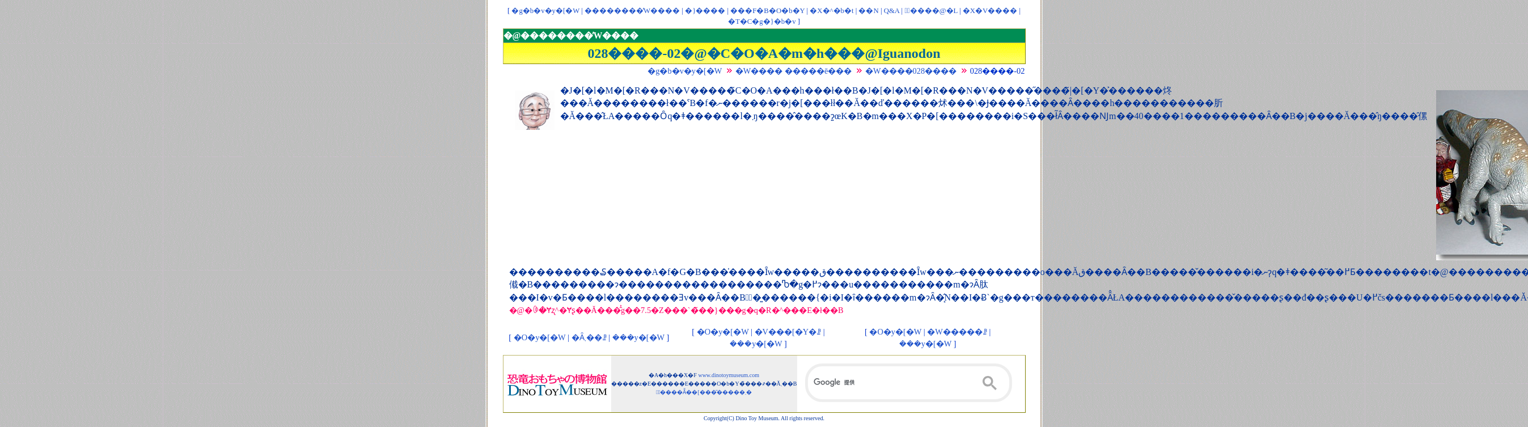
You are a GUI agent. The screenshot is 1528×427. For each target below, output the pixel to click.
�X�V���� (990, 11)
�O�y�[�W (540, 337)
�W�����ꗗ (957, 331)
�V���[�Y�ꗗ (788, 331)
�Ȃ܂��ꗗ (589, 337)
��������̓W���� (632, 11)
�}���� (705, 11)
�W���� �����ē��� (793, 70)
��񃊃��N (868, 11)
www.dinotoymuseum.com (728, 375)
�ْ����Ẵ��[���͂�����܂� (704, 392)
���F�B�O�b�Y (767, 11)
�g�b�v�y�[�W (545, 11)
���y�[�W (638, 337)
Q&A (892, 11)
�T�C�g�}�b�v (762, 22)
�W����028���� (910, 70)
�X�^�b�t (831, 11)
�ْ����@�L (930, 11)
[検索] (909, 383)
